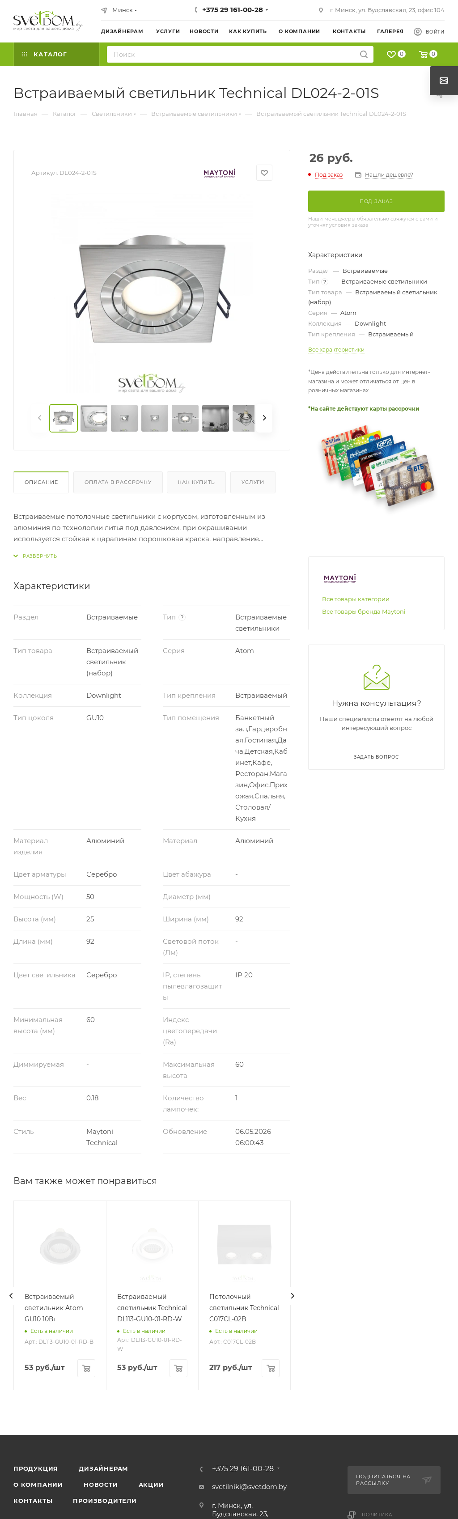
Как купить (196, 482)
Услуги (253, 482)
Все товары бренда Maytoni (364, 611)
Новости (101, 1484)
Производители (104, 1500)
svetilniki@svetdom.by (249, 1486)
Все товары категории (356, 599)
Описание (41, 482)
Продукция (35, 1468)
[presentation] (11, 1296)
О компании (38, 1484)
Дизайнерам (103, 1468)
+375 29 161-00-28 (232, 9)
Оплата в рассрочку (118, 482)
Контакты (32, 1500)
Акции (151, 1484)
